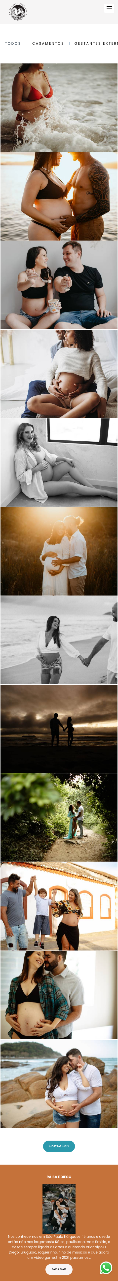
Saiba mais (59, 1247)
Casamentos (48, 43)
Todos (13, 43)
